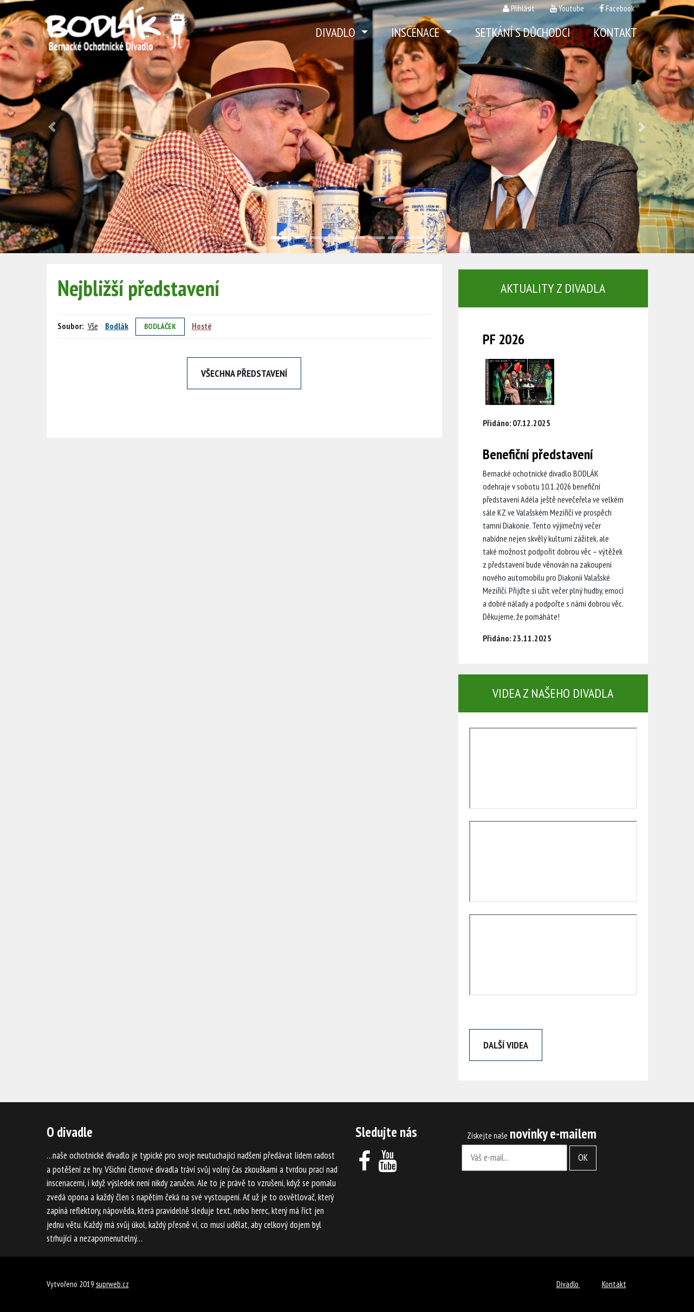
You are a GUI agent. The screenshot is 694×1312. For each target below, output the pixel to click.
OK (583, 1157)
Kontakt (615, 32)
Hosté (202, 325)
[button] (52, 126)
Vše (93, 325)
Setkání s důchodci (522, 32)
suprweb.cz (112, 1284)
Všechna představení (244, 373)
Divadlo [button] (337, 32)
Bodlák (116, 325)
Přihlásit (523, 8)
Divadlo (568, 1284)
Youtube (571, 8)
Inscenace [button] (416, 32)
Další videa (505, 1045)
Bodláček (160, 326)
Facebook (620, 8)
